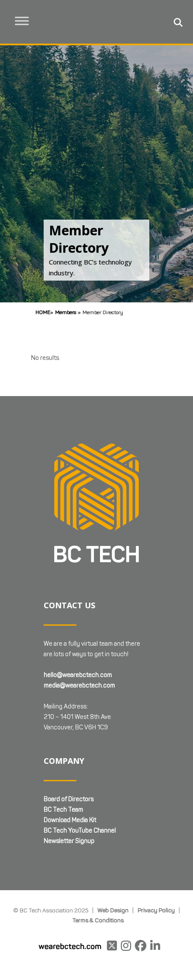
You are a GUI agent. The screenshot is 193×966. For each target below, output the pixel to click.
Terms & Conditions (98, 920)
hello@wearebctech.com (78, 675)
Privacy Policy (156, 910)
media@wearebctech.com (79, 685)
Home (42, 312)
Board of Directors (68, 799)
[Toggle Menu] (22, 21)
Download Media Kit (70, 820)
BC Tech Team (63, 809)
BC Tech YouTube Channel (80, 830)
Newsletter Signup (69, 841)
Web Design (112, 910)
